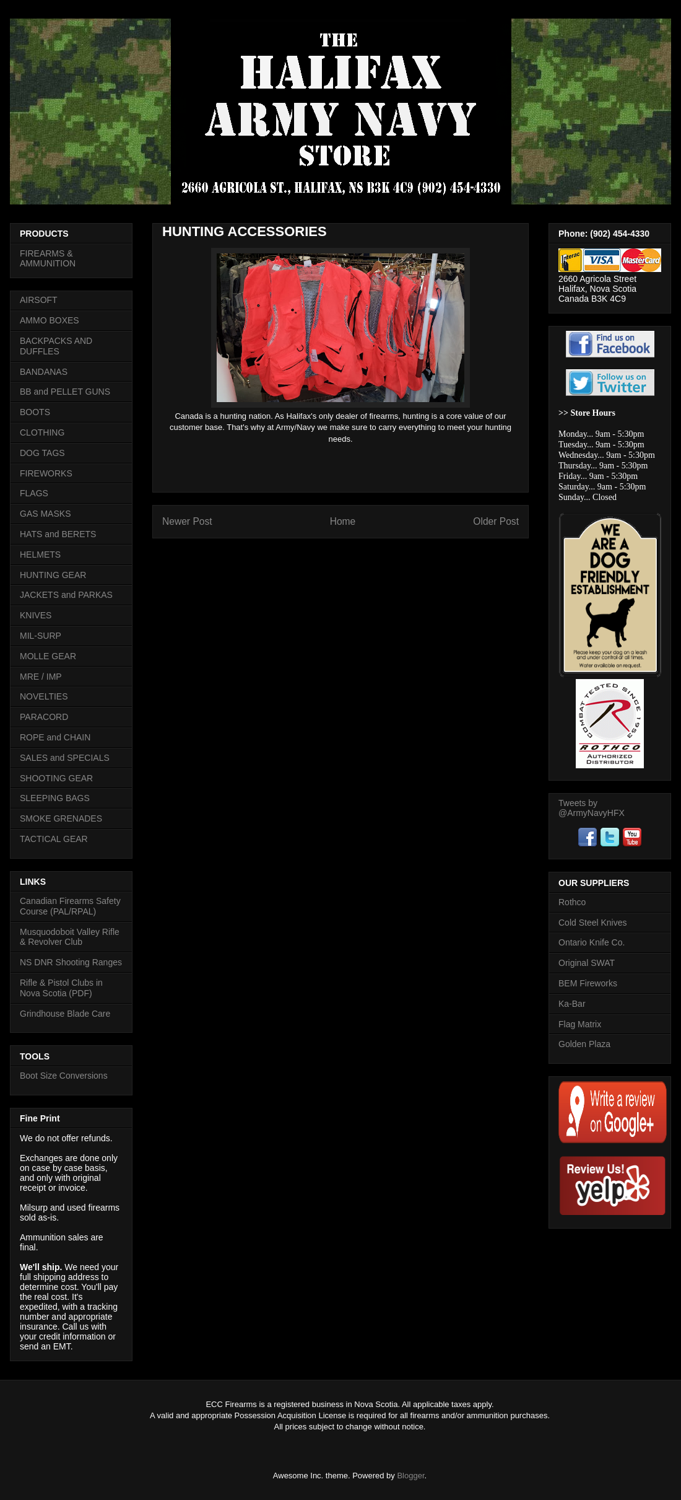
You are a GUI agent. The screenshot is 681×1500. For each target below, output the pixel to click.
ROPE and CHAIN (55, 737)
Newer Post (187, 521)
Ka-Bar (572, 1004)
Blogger (410, 1475)
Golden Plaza (584, 1044)
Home (343, 521)
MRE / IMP (41, 677)
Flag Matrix (579, 1024)
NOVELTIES (44, 696)
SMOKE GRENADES (61, 818)
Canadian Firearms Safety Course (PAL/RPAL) (70, 906)
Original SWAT (586, 963)
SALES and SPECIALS (65, 758)
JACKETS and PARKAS (66, 595)
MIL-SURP (40, 636)
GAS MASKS (45, 514)
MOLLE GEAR (48, 656)
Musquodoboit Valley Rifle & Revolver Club (69, 937)
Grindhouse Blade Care (65, 1014)
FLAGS (34, 493)
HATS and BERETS (58, 534)
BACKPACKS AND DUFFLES (56, 346)
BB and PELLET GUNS (65, 392)
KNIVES (35, 615)
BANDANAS (43, 372)
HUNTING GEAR (53, 575)
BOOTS (35, 412)
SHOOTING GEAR (56, 778)
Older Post (496, 521)
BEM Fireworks (587, 983)
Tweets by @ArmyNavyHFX (591, 808)
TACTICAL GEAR (54, 839)
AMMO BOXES (49, 320)
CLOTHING (42, 432)
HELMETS (40, 554)
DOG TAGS (42, 453)
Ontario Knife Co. (591, 942)
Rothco (572, 902)
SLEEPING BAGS (55, 798)
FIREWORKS (46, 473)
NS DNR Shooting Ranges (71, 962)
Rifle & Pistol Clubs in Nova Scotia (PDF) (61, 988)
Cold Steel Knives (592, 923)
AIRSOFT (39, 300)
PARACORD (44, 717)
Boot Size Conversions (64, 1076)
